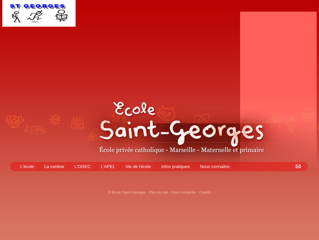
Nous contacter (183, 192)
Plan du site (158, 192)
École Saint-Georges (129, 192)
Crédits (205, 192)
